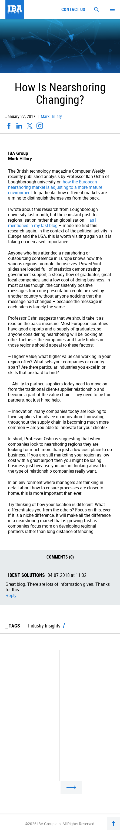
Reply (10, 595)
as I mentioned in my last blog (52, 222)
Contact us (73, 9)
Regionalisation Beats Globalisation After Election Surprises (60, 729)
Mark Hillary (51, 116)
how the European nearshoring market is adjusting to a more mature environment (55, 187)
